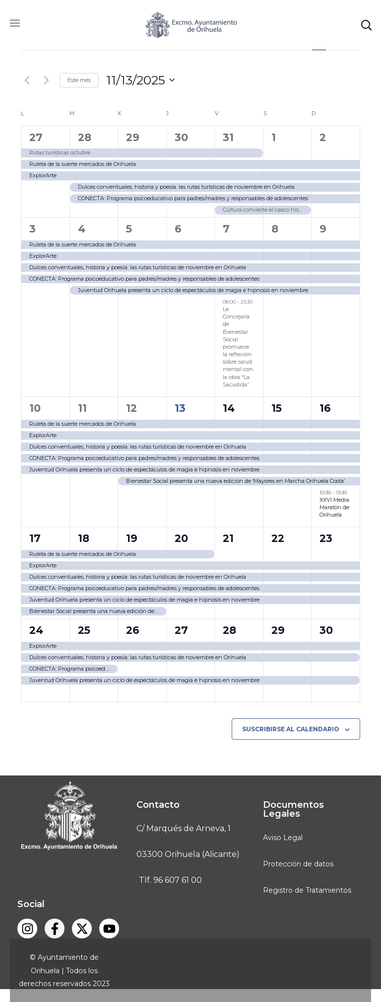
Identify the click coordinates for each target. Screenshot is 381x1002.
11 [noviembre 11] (82, 408)
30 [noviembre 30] (326, 630)
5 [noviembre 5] (129, 229)
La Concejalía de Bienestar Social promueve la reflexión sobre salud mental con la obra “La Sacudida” (238, 347)
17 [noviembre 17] (35, 538)
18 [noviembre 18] (83, 538)
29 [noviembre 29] (278, 630)
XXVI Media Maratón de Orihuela (334, 507)
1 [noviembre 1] (273, 137)
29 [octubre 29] (132, 137)
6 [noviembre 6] (178, 229)
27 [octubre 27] (36, 137)
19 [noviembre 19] (131, 538)
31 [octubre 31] (228, 137)
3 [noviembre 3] (32, 229)
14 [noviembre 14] (229, 408)
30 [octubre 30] (181, 137)
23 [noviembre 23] (325, 538)
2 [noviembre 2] (322, 137)
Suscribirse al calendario (290, 729)
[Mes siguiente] (46, 80)
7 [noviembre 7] (226, 229)
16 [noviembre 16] (325, 408)
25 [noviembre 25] (84, 630)
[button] (366, 25)
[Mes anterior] (27, 80)
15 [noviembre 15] (276, 408)
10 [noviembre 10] (35, 408)
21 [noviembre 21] (228, 538)
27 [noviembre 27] (181, 630)
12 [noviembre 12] (131, 408)
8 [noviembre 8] (274, 229)
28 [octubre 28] (84, 137)
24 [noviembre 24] (36, 630)
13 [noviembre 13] (180, 408)
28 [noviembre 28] (229, 630)
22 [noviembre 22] (277, 538)
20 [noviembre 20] (181, 538)
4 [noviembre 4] (81, 229)
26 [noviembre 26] (132, 630)
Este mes (79, 80)
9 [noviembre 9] (322, 229)
